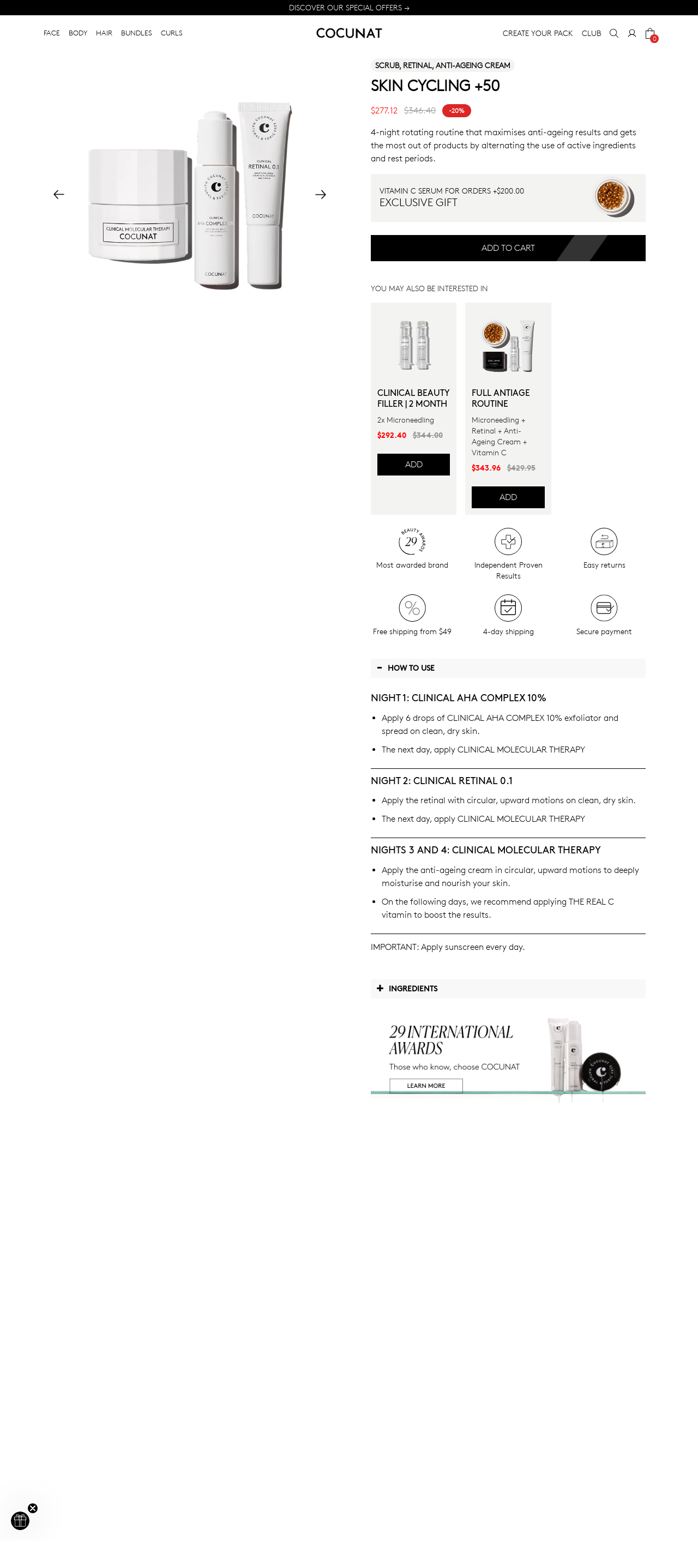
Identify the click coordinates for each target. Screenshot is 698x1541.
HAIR (104, 32)
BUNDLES (136, 32)
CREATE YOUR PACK (538, 33)
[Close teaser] (32, 1508)
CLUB (591, 33)
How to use (405, 667)
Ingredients (406, 988)
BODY (78, 32)
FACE (52, 32)
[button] (20, 1521)
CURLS (172, 32)
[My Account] (632, 33)
